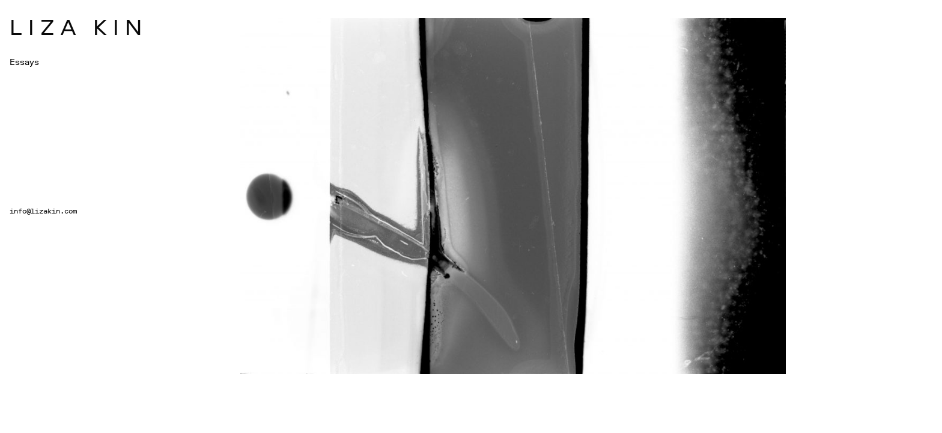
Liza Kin (79, 26)
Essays (24, 61)
